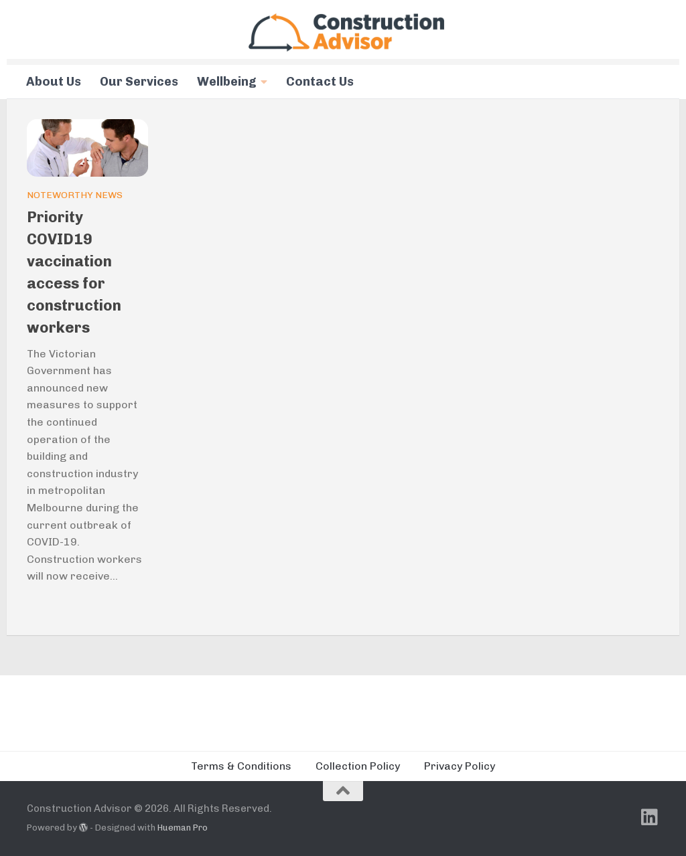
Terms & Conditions (241, 766)
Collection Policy (358, 766)
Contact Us (320, 81)
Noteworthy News (75, 195)
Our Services (139, 81)
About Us (53, 81)
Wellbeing (227, 81)
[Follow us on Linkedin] (649, 817)
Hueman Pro (182, 828)
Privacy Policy (459, 766)
